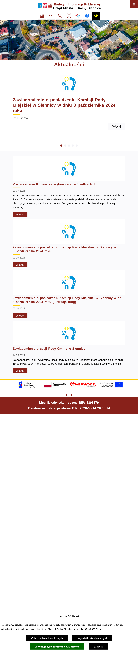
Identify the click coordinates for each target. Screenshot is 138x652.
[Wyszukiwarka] (60, 16)
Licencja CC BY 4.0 (68, 616)
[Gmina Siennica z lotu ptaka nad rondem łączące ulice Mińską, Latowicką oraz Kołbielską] (69, 40)
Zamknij (98, 646)
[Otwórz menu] (134, 4)
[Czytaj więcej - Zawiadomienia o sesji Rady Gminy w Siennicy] (69, 347)
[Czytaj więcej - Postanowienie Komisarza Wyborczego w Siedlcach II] (69, 186)
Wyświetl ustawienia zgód (92, 638)
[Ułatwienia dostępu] (96, 16)
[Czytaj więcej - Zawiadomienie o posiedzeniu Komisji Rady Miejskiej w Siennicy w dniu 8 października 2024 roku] (69, 100)
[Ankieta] (42, 16)
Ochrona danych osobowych (47, 638)
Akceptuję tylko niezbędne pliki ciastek (57, 646)
